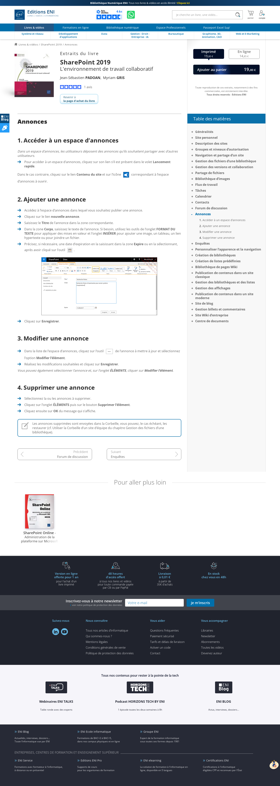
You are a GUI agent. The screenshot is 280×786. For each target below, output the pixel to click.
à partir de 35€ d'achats (164, 579)
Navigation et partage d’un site (219, 155)
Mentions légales (97, 642)
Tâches (200, 190)
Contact (155, 653)
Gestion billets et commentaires (220, 309)
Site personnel (206, 138)
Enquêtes (118, 457)
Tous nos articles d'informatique (107, 630)
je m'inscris (200, 602)
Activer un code (160, 647)
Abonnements (210, 642)
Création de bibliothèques (215, 255)
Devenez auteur (211, 653)
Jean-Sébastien (80, 77)
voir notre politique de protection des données (97, 605)
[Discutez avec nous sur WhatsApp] (131, 15)
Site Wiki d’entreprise (211, 315)
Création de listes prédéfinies (218, 261)
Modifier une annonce (217, 232)
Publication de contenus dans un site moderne (224, 296)
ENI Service (25, 760)
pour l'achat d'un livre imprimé (66, 579)
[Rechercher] (237, 14)
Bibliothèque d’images (212, 179)
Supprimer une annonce (218, 238)
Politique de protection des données (110, 653)
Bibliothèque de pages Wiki (216, 267)
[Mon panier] (251, 14)
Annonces (203, 214)
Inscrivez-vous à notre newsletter (94, 603)
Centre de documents (212, 321)
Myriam (114, 77)
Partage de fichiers (209, 173)
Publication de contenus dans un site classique (224, 275)
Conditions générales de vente (106, 647)
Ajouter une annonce (216, 226)
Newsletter (208, 636)
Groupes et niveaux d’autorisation (222, 149)
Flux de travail (206, 185)
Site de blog (204, 303)
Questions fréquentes (164, 630)
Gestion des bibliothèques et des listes (225, 282)
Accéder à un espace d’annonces (223, 220)
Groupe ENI (151, 731)
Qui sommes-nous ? (99, 636)
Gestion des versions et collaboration (224, 167)
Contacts (202, 202)
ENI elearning (152, 760)
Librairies (207, 630)
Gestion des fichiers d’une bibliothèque (225, 161)
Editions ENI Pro (91, 760)
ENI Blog (23, 731)
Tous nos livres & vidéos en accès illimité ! (140, 3)
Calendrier (203, 196)
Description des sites (211, 143)
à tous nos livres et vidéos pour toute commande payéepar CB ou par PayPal (115, 580)
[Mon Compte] (262, 14)
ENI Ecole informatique (96, 731)
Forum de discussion (72, 457)
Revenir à (79, 99)
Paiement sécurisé (162, 636)
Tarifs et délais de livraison (167, 642)
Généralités (204, 132)
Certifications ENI (217, 760)
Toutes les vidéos (212, 647)
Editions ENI (36, 15)
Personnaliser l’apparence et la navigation (228, 249)
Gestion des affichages (212, 288)
